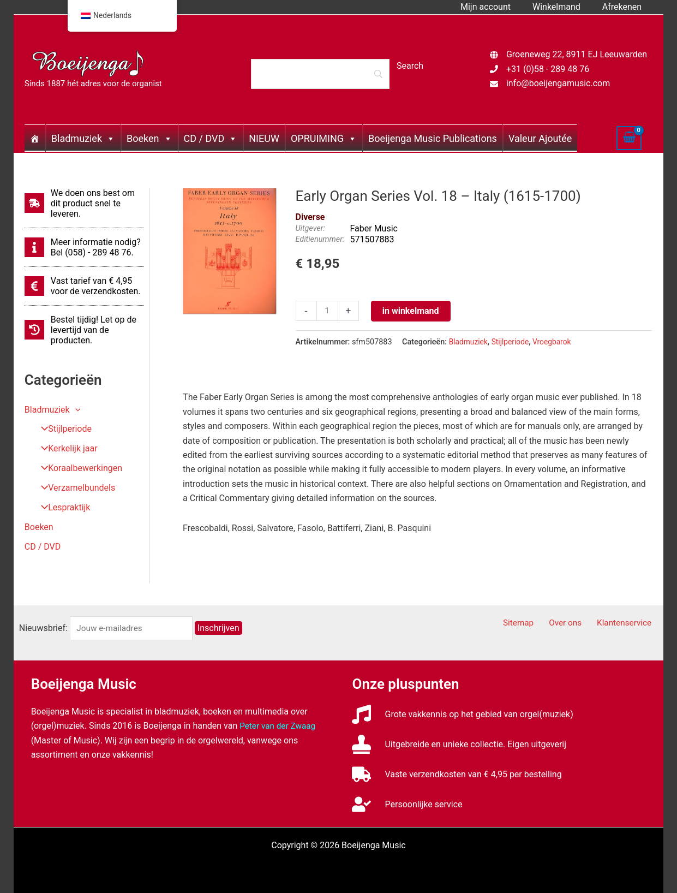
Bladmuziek (83, 138)
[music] (462, 714)
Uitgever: (310, 228)
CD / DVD (211, 138)
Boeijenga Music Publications (432, 138)
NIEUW (264, 138)
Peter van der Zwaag (279, 726)
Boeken (149, 138)
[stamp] (459, 744)
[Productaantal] (327, 311)
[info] (84, 247)
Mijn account (496, 7)
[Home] (35, 138)
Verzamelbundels (74, 488)
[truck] (456, 774)
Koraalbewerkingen (78, 468)
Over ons (574, 623)
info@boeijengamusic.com (558, 83)
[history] (84, 330)
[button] (75, 409)
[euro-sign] (84, 286)
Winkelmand (563, 7)
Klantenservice (628, 623)
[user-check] (407, 804)
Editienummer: (320, 239)
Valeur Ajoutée (540, 138)
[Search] (320, 73)
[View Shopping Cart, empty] (629, 138)
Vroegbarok (556, 342)
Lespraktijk (61, 508)
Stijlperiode (62, 429)
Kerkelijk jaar (65, 449)
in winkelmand (412, 311)
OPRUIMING (324, 138)
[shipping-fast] (84, 203)
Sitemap (532, 623)
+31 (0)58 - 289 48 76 (547, 69)
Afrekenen (624, 7)
